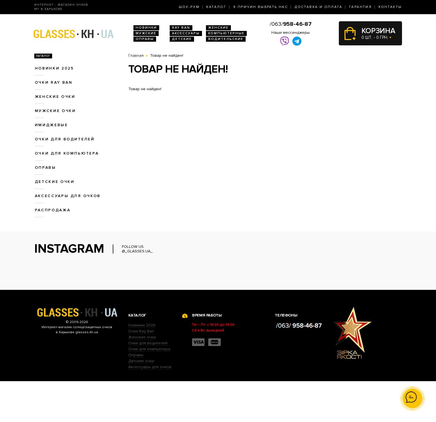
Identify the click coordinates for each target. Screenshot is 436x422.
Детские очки (55, 181)
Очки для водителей (65, 139)
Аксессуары (186, 33)
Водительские (225, 39)
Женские (218, 28)
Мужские (146, 33)
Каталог (216, 7)
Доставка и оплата (318, 7)
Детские (182, 39)
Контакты (390, 7)
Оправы (145, 39)
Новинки (146, 28)
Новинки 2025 (54, 68)
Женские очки (55, 96)
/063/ (291, 24)
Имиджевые (51, 125)
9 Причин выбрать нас (260, 7)
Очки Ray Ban (141, 372)
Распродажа (53, 210)
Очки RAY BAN (54, 82)
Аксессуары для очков (68, 195)
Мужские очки (55, 110)
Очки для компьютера (67, 153)
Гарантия (360, 7)
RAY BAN (181, 28)
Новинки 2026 (142, 366)
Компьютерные (226, 33)
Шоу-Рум (189, 7)
